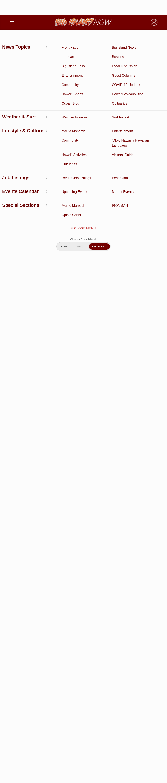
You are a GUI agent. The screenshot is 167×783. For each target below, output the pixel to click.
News (12, 39)
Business (121, 613)
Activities (46, 613)
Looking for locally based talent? (106, 337)
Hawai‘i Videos (46, 633)
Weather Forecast (120, 639)
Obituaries (121, 633)
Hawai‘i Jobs (46, 646)
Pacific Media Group (95, 740)
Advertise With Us (83, 708)
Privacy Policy (73, 748)
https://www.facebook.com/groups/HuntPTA (91, 159)
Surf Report (46, 639)
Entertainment (120, 620)
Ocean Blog (120, 626)
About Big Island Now (83, 673)
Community (46, 653)
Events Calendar (121, 646)
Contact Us (83, 690)
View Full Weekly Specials (83, 497)
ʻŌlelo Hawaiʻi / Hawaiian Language (46, 659)
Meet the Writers (83, 699)
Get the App (83, 681)
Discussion (46, 620)
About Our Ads (93, 748)
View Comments (84, 446)
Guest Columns (120, 653)
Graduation (120, 659)
